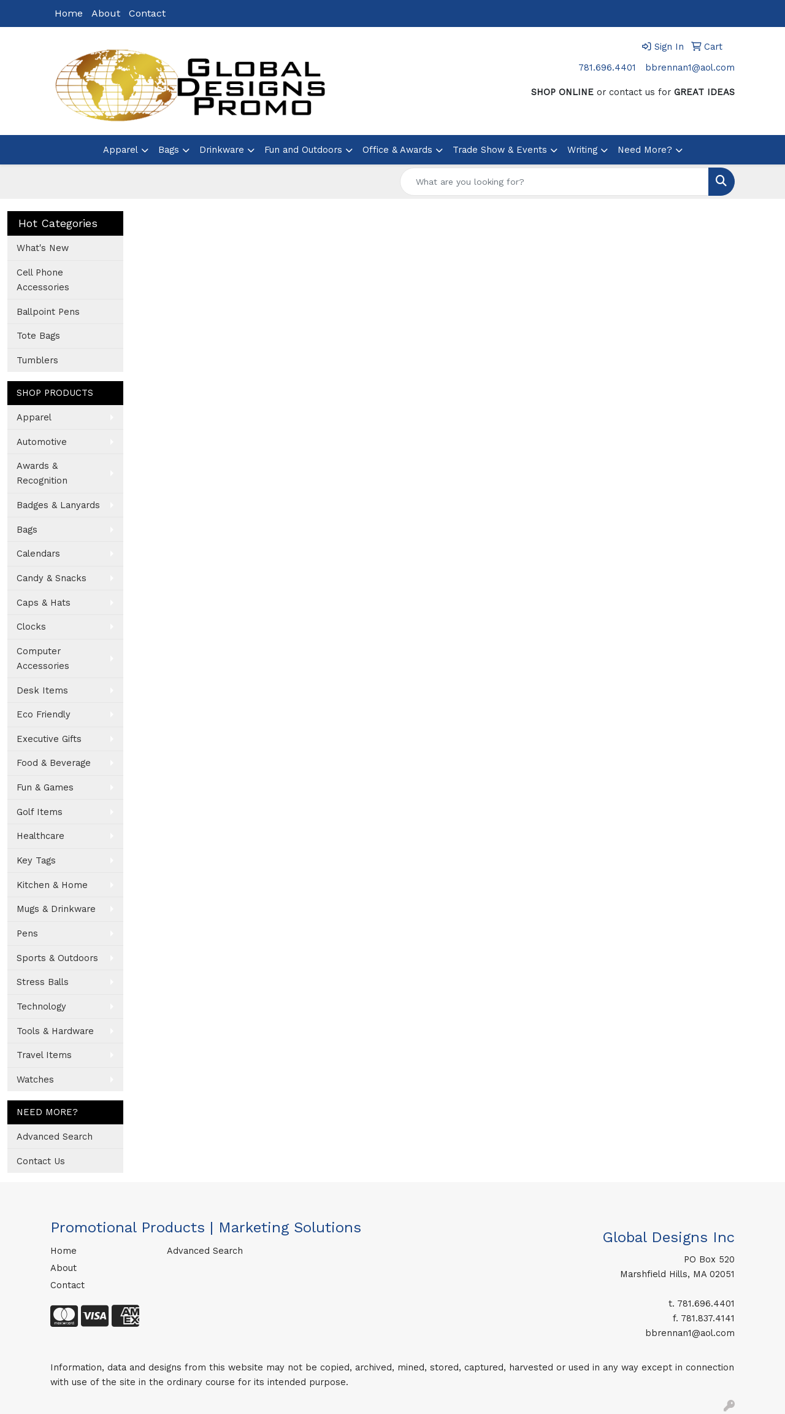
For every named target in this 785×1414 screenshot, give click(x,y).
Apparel (120, 149)
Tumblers (37, 360)
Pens (27, 933)
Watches (35, 1079)
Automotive (42, 441)
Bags (168, 149)
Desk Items (42, 690)
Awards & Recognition (42, 473)
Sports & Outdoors (57, 958)
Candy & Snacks (51, 578)
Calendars (38, 553)
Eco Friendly (44, 714)
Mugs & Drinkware (56, 908)
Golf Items (40, 811)
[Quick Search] (554, 182)
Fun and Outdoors (303, 149)
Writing (582, 149)
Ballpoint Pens (48, 311)
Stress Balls (43, 981)
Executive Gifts (49, 738)
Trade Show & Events (500, 149)
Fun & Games (45, 787)
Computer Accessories (43, 658)
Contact (147, 13)
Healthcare (40, 835)
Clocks (31, 626)
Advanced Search (55, 1136)
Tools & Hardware (55, 1031)
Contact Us (41, 1161)
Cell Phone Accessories (43, 280)
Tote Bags (38, 335)
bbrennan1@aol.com (690, 67)
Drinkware (221, 149)
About (105, 13)
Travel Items (44, 1054)
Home (69, 13)
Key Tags (36, 860)
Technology (41, 1006)
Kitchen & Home (52, 885)
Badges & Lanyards (58, 505)
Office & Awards (397, 149)
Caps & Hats (44, 602)
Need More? (645, 149)
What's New (43, 247)
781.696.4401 (607, 67)
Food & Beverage (54, 762)
